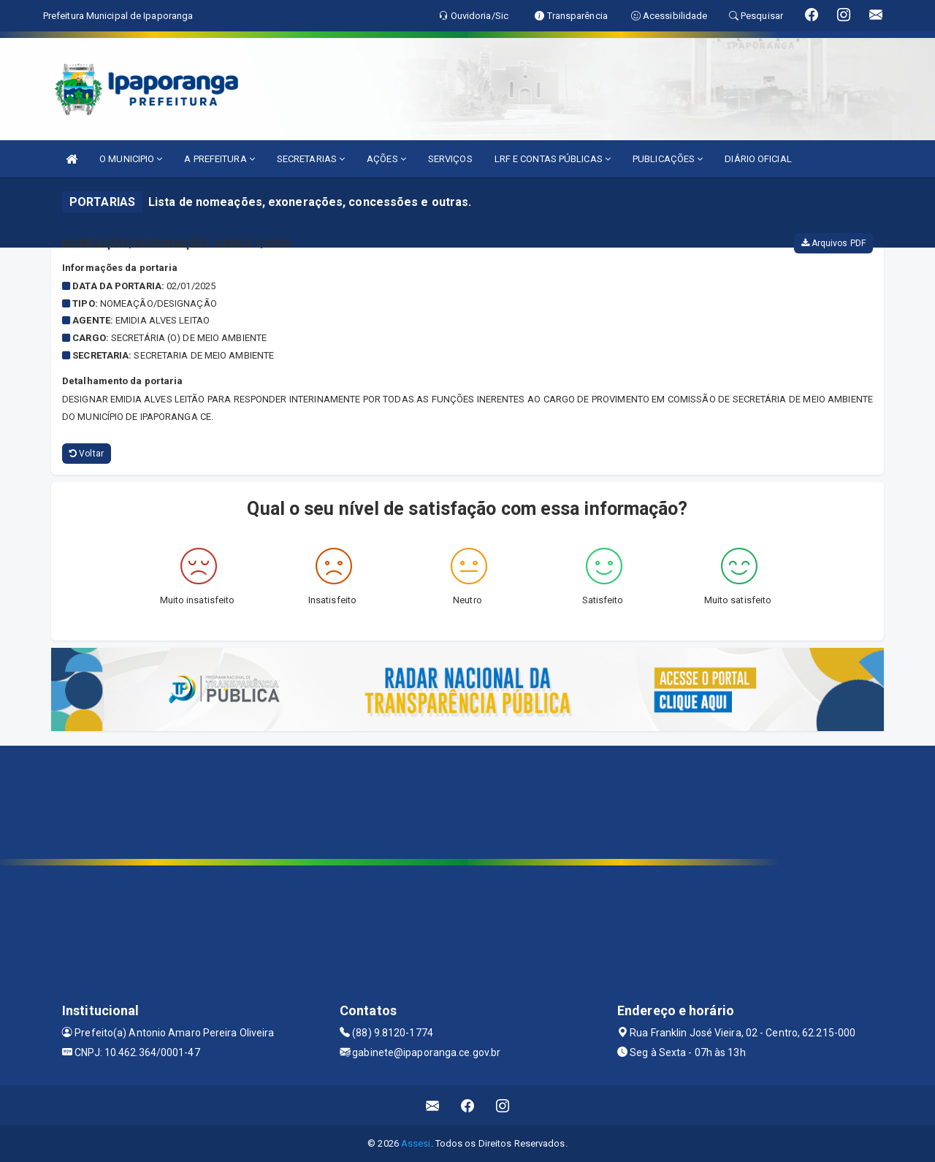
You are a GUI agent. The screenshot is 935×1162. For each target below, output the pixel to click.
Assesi (416, 1143)
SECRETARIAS (311, 158)
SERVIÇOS (450, 158)
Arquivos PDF (833, 243)
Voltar (86, 453)
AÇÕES (386, 158)
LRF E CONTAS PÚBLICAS (553, 158)
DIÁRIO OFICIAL (758, 158)
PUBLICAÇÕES (668, 158)
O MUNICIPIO (130, 158)
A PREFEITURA (219, 158)
